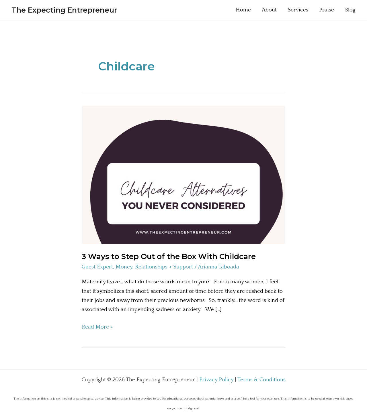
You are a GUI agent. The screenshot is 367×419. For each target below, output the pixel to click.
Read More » (97, 327)
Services (298, 10)
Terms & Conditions (261, 380)
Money (124, 267)
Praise (326, 10)
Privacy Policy (216, 380)
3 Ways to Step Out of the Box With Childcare (169, 256)
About (269, 10)
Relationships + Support (164, 267)
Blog (350, 10)
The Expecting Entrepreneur (64, 10)
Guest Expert (97, 267)
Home (243, 10)
